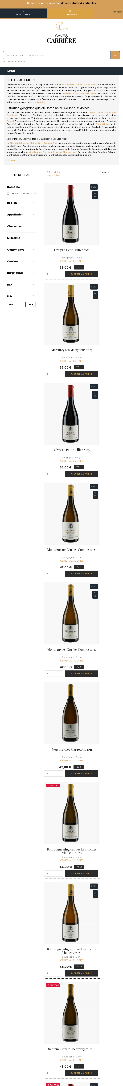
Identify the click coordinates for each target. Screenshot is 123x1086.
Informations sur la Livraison (61, 989)
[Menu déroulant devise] (117, 11)
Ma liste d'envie (78, 1010)
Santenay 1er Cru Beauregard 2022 (61, 784)
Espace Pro (60, 1032)
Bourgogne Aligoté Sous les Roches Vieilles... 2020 (61, 469)
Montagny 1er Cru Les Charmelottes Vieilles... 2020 (61, 868)
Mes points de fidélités (81, 1001)
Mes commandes (81, 992)
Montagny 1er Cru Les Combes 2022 (61, 388)
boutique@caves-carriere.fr (21, 995)
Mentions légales (58, 1007)
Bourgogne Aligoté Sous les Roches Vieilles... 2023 (101, 469)
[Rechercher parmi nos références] (61, 55)
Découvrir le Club (104, 979)
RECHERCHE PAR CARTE (15, 61)
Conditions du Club (105, 990)
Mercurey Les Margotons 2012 (101, 866)
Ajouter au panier (69, 253)
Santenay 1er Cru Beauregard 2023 (101, 706)
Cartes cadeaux (78, 1019)
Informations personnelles (81, 983)
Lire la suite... (13, 160)
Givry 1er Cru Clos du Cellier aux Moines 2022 (61, 627)
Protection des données (61, 1016)
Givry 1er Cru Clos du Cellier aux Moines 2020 (101, 548)
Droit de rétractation (60, 1025)
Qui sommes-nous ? (61, 980)
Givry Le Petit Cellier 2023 (61, 309)
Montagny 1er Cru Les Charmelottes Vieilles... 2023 (101, 786)
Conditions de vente (61, 998)
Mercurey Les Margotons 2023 (101, 230)
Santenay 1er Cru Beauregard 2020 (61, 706)
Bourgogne (35, 87)
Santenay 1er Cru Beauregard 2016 (61, 548)
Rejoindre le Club (104, 984)
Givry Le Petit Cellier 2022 (61, 230)
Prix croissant (109, 172)
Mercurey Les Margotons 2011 (101, 388)
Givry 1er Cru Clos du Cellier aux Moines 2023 (101, 627)
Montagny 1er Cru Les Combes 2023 (101, 309)
